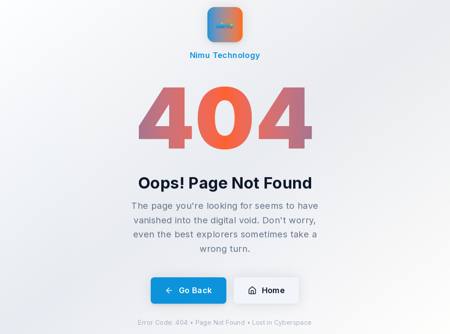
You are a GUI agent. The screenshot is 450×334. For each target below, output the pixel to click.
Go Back (188, 290)
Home (266, 290)
